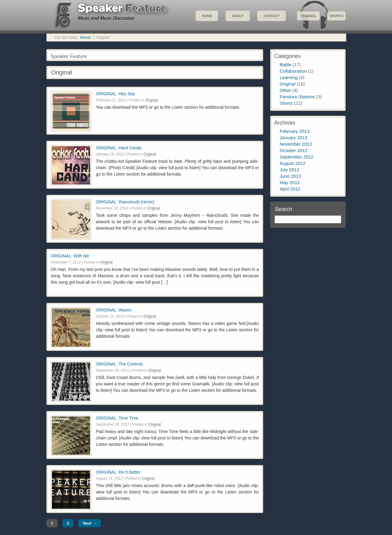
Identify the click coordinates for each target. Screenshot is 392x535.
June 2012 (290, 176)
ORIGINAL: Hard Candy (118, 147)
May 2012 (290, 182)
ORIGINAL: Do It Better (118, 472)
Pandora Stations (297, 96)
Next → (89, 523)
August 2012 (292, 163)
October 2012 (293, 150)
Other (285, 90)
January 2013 (293, 137)
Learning (288, 77)
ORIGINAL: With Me (70, 255)
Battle (285, 64)
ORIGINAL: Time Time (117, 418)
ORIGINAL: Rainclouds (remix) (125, 201)
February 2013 (295, 131)
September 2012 (297, 156)
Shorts (336, 16)
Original (308, 16)
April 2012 (290, 188)
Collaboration (293, 71)
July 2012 (289, 169)
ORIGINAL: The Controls (119, 364)
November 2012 (296, 144)
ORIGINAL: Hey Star (115, 93)
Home (207, 16)
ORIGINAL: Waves (114, 310)
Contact (271, 16)
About (238, 16)
